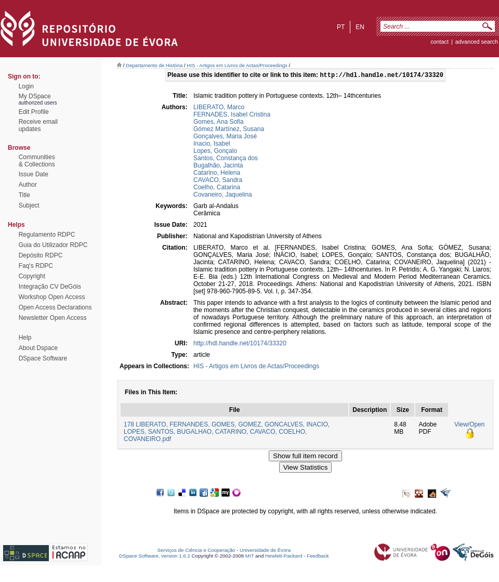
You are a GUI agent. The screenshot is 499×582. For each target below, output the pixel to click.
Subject (29, 205)
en (360, 27)
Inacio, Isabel (211, 144)
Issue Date (33, 174)
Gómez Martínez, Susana (228, 130)
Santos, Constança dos (225, 159)
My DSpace (35, 96)
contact (439, 41)
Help (25, 337)
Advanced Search (476, 41)
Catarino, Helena (216, 173)
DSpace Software (43, 358)
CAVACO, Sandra (217, 181)
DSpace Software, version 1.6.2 (154, 557)
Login (26, 86)
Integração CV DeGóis (50, 286)
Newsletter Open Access (53, 317)
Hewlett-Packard (283, 557)
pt (341, 27)
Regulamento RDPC (47, 234)
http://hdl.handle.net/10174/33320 (239, 344)
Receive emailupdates (38, 125)
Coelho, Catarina (216, 188)
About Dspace (38, 348)
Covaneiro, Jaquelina (222, 195)
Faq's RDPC (36, 265)
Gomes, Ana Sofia (218, 122)
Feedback (318, 557)
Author (28, 184)
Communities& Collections (37, 160)
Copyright (32, 276)
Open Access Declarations (55, 307)
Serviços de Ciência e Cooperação (196, 551)
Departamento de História (154, 65)
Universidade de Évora (265, 551)
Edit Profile (34, 111)
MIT (249, 557)
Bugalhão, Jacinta (218, 166)
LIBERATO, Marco (218, 108)
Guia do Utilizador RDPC (53, 245)
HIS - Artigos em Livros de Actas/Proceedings (237, 65)
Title (24, 195)
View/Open (469, 425)
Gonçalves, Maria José (225, 137)
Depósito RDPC (41, 255)
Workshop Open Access (52, 297)
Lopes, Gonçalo (215, 152)
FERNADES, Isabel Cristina (231, 115)
